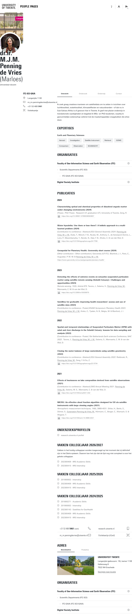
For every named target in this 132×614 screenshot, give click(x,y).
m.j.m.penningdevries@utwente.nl (42, 102)
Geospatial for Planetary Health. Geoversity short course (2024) (86, 250)
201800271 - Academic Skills (73, 501)
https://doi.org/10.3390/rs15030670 (75, 292)
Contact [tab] (119, 94)
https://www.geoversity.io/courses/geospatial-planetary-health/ (80, 260)
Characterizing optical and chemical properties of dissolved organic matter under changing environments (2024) (92, 208)
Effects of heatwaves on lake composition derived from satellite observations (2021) (93, 382)
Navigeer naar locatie (107, 572)
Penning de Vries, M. (116, 286)
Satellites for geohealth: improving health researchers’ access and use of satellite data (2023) (91, 303)
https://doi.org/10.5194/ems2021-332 (76, 393)
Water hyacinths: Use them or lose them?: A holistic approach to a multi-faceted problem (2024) (91, 227)
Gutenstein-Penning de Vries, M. (80, 412)
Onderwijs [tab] (101, 94)
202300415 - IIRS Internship (73, 466)
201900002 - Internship (71, 480)
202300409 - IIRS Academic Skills (75, 462)
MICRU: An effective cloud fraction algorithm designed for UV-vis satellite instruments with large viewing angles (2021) (92, 404)
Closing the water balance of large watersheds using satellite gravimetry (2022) (91, 352)
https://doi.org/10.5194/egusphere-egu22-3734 (79, 363)
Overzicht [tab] (64, 94)
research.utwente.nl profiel (72, 435)
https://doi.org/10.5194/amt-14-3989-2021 (78, 418)
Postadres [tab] (85, 550)
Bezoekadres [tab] (66, 550)
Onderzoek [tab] (83, 94)
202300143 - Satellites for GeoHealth (77, 509)
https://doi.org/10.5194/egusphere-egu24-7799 (79, 241)
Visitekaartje (33, 110)
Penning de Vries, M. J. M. (87, 257)
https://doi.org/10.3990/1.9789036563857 (78, 216)
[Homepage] (29, 6)
